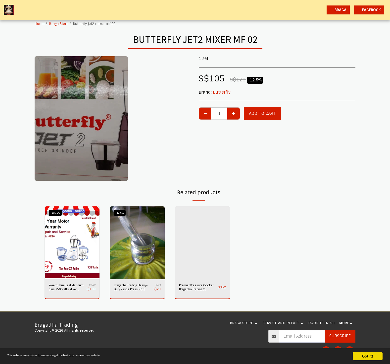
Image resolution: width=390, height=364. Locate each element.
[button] (279, 10)
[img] (72, 242)
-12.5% (120, 212)
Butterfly (222, 92)
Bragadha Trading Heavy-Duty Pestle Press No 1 (129, 288)
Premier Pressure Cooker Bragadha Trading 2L (193, 288)
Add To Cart (262, 113)
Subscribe (340, 336)
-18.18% (56, 212)
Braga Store (58, 24)
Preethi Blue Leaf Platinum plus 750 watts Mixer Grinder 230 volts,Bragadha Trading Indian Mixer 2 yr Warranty (66, 288)
